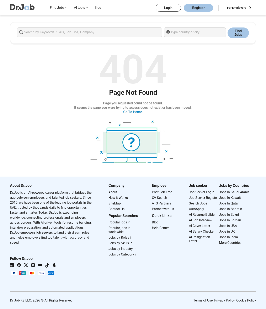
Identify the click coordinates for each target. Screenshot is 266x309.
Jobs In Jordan (230, 220)
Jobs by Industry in (122, 249)
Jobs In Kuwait (230, 198)
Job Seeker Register (203, 198)
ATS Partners (161, 203)
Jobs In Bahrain (230, 209)
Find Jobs (57, 8)
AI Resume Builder (202, 215)
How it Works (118, 198)
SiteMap (114, 203)
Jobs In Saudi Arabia (234, 192)
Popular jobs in (119, 222)
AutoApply (196, 209)
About (112, 192)
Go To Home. (133, 112)
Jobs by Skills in (120, 243)
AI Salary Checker (201, 231)
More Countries (230, 243)
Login (168, 8)
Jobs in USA (228, 226)
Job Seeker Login (201, 192)
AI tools (79, 8)
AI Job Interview (200, 220)
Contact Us (116, 209)
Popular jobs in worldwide (119, 230)
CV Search (159, 198)
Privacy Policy (224, 300)
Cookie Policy (246, 300)
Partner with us (163, 209)
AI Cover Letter (199, 226)
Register (198, 8)
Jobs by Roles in (120, 237)
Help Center (160, 228)
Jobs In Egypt (229, 215)
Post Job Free (162, 192)
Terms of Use (203, 300)
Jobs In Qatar (229, 203)
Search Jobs (198, 203)
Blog (98, 8)
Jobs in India (228, 237)
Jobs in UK (227, 231)
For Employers (236, 7)
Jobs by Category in (123, 254)
